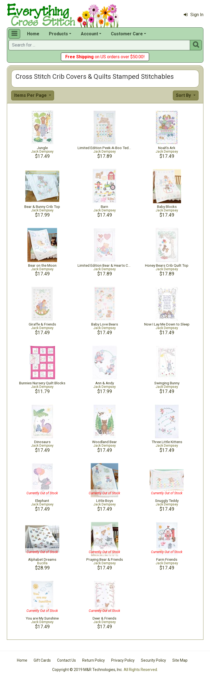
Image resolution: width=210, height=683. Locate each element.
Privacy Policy (123, 660)
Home (33, 33)
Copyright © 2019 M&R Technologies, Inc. (87, 669)
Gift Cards (42, 660)
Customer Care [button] (127, 33)
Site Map (180, 660)
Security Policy (153, 660)
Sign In (193, 14)
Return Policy (93, 660)
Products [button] (58, 33)
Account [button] (89, 33)
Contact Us (66, 660)
